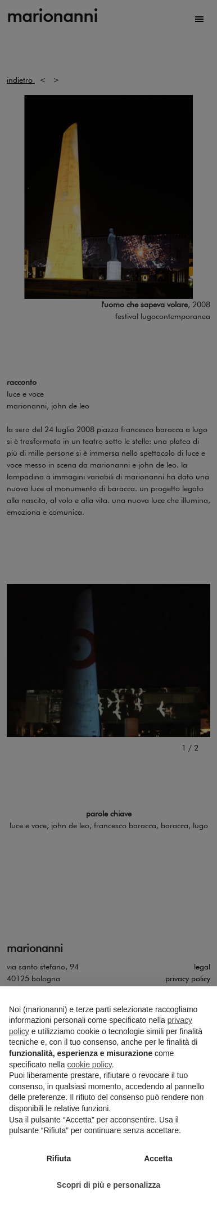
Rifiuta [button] (59, 1158)
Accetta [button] (158, 1158)
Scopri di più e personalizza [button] (108, 1184)
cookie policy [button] (89, 1064)
